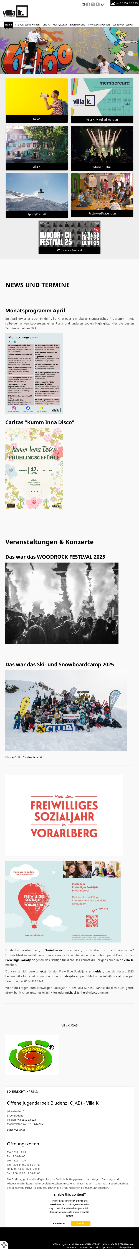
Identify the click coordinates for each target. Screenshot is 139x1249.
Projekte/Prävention (102, 213)
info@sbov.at (112, 976)
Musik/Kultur (102, 167)
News (37, 119)
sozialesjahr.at (69, 976)
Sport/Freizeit (36, 214)
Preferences (59, 1223)
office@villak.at (16, 1129)
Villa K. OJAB (70, 1025)
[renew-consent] (4, 1245)
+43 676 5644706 (33, 1124)
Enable (80, 1223)
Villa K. (36, 167)
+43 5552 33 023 (127, 3)
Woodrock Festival (69, 250)
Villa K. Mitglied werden (102, 120)
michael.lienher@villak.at (82, 993)
